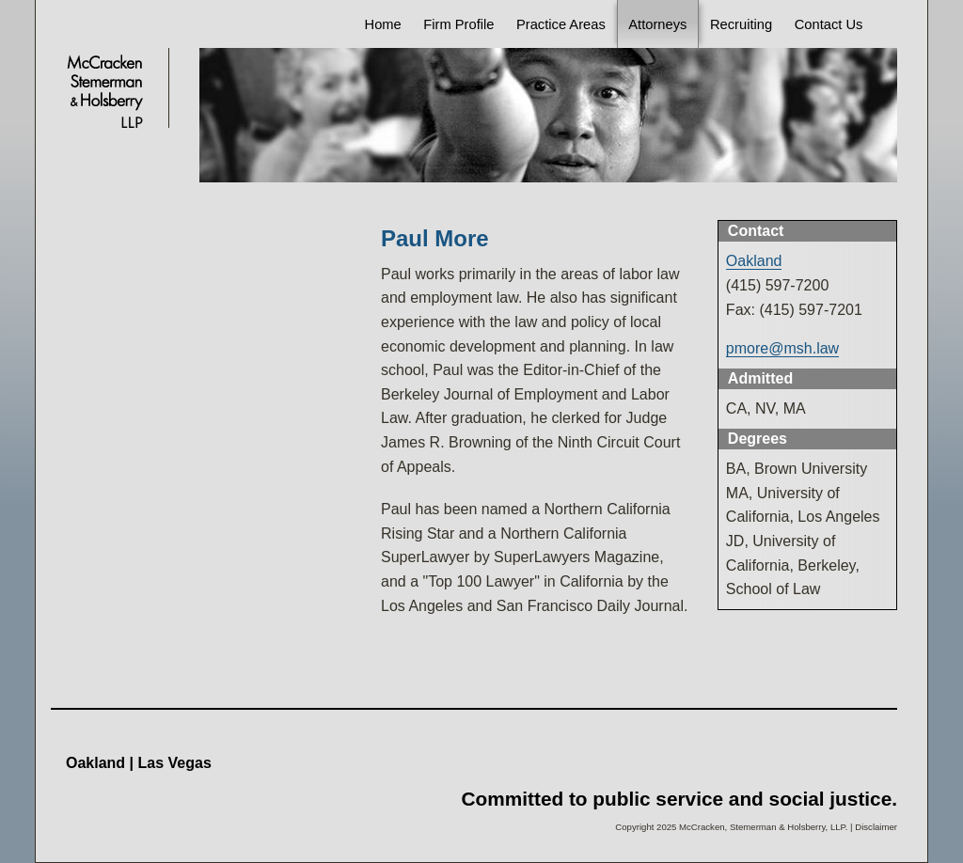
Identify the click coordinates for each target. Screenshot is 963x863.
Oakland (754, 261)
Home (383, 24)
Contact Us (829, 24)
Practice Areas (561, 24)
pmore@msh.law (782, 348)
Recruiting (741, 24)
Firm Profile (458, 24)
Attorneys (657, 24)
